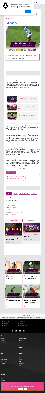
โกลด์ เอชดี (2, 340)
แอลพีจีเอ (34, 193)
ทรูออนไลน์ (20, 361)
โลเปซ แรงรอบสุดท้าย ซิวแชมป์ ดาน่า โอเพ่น (17, 179)
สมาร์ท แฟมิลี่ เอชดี (3, 346)
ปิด (25, 389)
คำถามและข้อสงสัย (5, 321)
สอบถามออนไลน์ (5, 325)
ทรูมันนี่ (20, 365)
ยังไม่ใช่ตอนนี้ (21, 11)
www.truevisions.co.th (16, 203)
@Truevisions (12, 210)
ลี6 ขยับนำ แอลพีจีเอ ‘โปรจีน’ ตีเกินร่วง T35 (18, 181)
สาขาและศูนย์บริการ (21, 321)
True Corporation (22, 355)
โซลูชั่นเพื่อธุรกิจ (3, 380)
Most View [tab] (14, 220)
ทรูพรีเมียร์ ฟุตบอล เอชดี (22, 338)
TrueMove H (21, 357)
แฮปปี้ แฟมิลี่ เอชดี (3, 347)
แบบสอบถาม (20, 323)
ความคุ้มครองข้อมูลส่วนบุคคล (23, 370)
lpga (15, 193)
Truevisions (13, 205)
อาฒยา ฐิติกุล (10, 197)
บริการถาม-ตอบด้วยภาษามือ (23, 325)
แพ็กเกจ (2, 378)
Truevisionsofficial (18, 212)
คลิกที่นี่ (41, 317)
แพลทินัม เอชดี (3, 338)
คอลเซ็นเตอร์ (5, 323)
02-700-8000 (28, 315)
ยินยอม (28, 11)
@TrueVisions (13, 207)
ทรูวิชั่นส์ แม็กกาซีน (3, 361)
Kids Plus (20, 342)
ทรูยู (19, 367)
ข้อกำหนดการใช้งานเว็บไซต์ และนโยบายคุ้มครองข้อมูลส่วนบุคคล (22, 386)
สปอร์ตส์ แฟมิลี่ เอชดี (4, 344)
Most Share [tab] (31, 220)
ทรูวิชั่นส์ (20, 359)
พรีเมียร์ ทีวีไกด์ (3, 363)
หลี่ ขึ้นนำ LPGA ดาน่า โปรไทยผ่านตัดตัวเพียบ (18, 176)
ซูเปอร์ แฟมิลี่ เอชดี (3, 342)
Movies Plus (21, 340)
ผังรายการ (2, 355)
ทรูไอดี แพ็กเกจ (21, 344)
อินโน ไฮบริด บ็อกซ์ (22, 350)
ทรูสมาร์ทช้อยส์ (21, 363)
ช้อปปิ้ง (20, 369)
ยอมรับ (20, 389)
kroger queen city (24, 193)
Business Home (3, 376)
